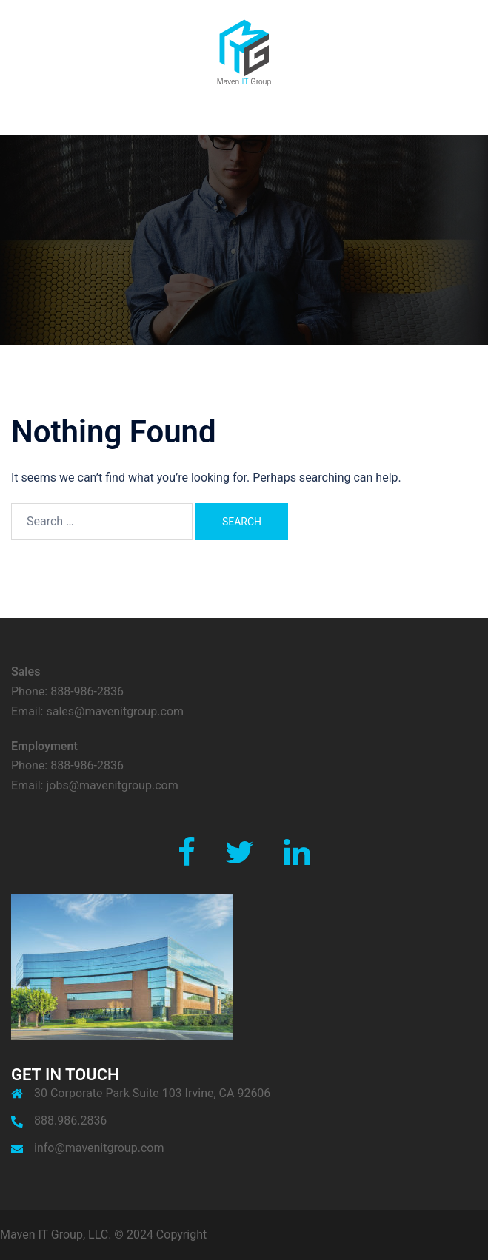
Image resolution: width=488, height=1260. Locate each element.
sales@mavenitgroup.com (115, 711)
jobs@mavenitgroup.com (112, 785)
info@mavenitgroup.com (99, 1148)
